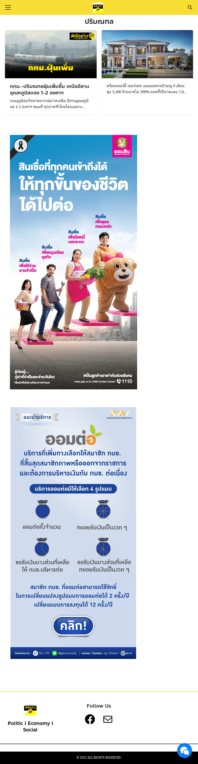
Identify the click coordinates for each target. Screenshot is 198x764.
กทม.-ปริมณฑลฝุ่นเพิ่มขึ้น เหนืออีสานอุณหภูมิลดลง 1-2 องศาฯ (49, 89)
